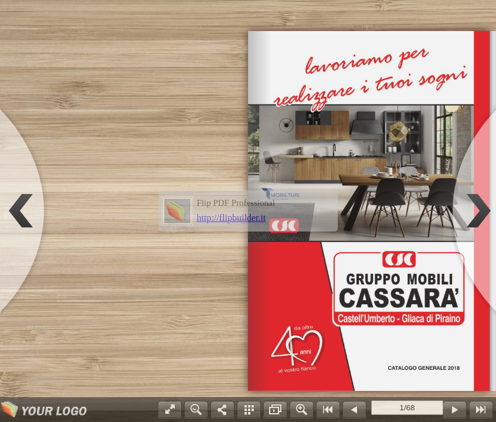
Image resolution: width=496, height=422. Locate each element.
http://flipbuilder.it (231, 218)
